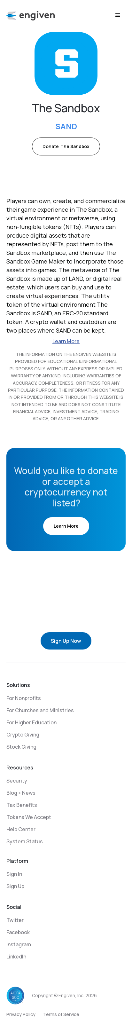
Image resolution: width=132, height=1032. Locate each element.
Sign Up (15, 886)
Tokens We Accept (28, 817)
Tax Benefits (21, 804)
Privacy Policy (20, 1014)
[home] (30, 15)
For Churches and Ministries (40, 710)
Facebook (18, 932)
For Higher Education (31, 722)
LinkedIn (16, 956)
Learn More (66, 341)
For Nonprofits (23, 698)
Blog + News (20, 792)
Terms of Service (61, 1014)
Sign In (14, 874)
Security (16, 780)
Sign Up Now (66, 640)
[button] (118, 15)
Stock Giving (21, 746)
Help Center (20, 829)
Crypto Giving (22, 734)
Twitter (15, 920)
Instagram (18, 944)
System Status (24, 841)
